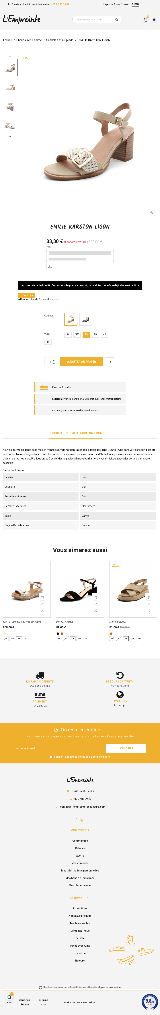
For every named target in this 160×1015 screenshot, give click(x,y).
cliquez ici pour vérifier (109, 987)
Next (10, 136)
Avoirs (80, 855)
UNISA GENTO (64, 622)
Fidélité (80, 938)
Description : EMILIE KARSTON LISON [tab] (75, 433)
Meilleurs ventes (80, 923)
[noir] (85, 320)
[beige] (70, 320)
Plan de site (43, 1002)
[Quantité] (50, 361)
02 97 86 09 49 (60, 4)
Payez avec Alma (80, 945)
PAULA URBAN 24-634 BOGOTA (22, 622)
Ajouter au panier (81, 361)
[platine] (4, 633)
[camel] (111, 633)
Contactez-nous (80, 930)
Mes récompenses (80, 885)
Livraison (80, 953)
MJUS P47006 (117, 622)
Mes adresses (80, 863)
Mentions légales (24, 1002)
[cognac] (62, 633)
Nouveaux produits (80, 915)
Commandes (80, 840)
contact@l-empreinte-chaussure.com (83, 806)
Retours (80, 848)
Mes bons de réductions (80, 878)
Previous (10, 56)
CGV (9, 1002)
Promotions (80, 908)
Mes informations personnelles (80, 870)
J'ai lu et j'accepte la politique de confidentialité (81, 756)
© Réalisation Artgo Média (80, 1002)
